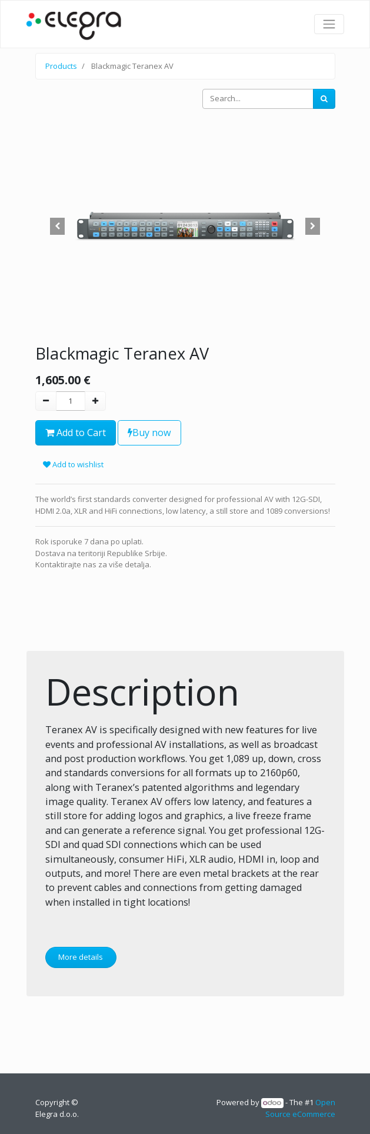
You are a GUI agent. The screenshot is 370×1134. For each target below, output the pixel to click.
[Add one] (95, 401)
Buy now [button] (149, 432)
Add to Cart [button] (75, 432)
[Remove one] (45, 401)
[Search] (324, 99)
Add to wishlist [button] (73, 464)
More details (80, 957)
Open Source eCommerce (300, 1108)
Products (61, 66)
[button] (58, 226)
